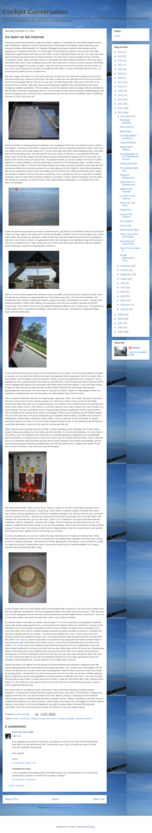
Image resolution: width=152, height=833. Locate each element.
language (70, 718)
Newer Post (11, 799)
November (125, 266)
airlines (15, 718)
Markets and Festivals (126, 190)
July (122, 283)
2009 (120, 314)
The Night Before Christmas (128, 137)
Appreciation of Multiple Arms (128, 183)
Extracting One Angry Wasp (127, 242)
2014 (120, 95)
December (125, 116)
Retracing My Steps (129, 229)
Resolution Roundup (125, 121)
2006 (120, 327)
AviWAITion (125, 210)
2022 (120, 60)
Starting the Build (128, 163)
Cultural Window (128, 142)
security (78, 718)
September (126, 274)
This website (18, 645)
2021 (120, 65)
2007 (120, 323)
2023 (120, 56)
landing (61, 718)
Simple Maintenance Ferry (127, 258)
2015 (120, 91)
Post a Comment (16, 785)
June (123, 287)
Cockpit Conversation (35, 11)
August (124, 279)
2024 (120, 52)
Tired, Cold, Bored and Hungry (129, 235)
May (122, 291)
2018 (120, 78)
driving (42, 718)
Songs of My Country (126, 215)
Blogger (91, 827)
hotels (54, 718)
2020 (120, 69)
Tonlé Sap (19, 639)
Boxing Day (125, 131)
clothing (34, 718)
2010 (120, 112)
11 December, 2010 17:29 (24, 763)
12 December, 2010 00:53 (24, 779)
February (125, 304)
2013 (120, 99)
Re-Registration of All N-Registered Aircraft (129, 157)
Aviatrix (136, 348)
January (124, 309)
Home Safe (125, 225)
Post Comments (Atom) (61, 807)
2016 (120, 86)
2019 (120, 73)
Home (55, 799)
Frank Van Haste (20, 732)
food (48, 718)
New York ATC (127, 127)
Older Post (98, 799)
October (124, 270)
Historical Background (127, 176)
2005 (120, 332)
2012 (120, 104)
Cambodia (24, 718)
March (123, 300)
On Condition (126, 221)
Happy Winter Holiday (126, 148)
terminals (87, 718)
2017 (120, 82)
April (122, 296)
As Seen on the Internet (127, 197)
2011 (120, 108)
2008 (120, 319)
